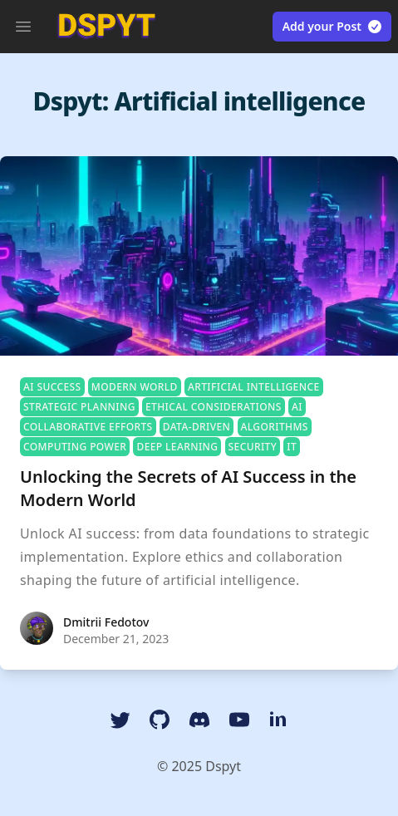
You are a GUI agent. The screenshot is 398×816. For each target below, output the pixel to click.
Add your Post (333, 26)
